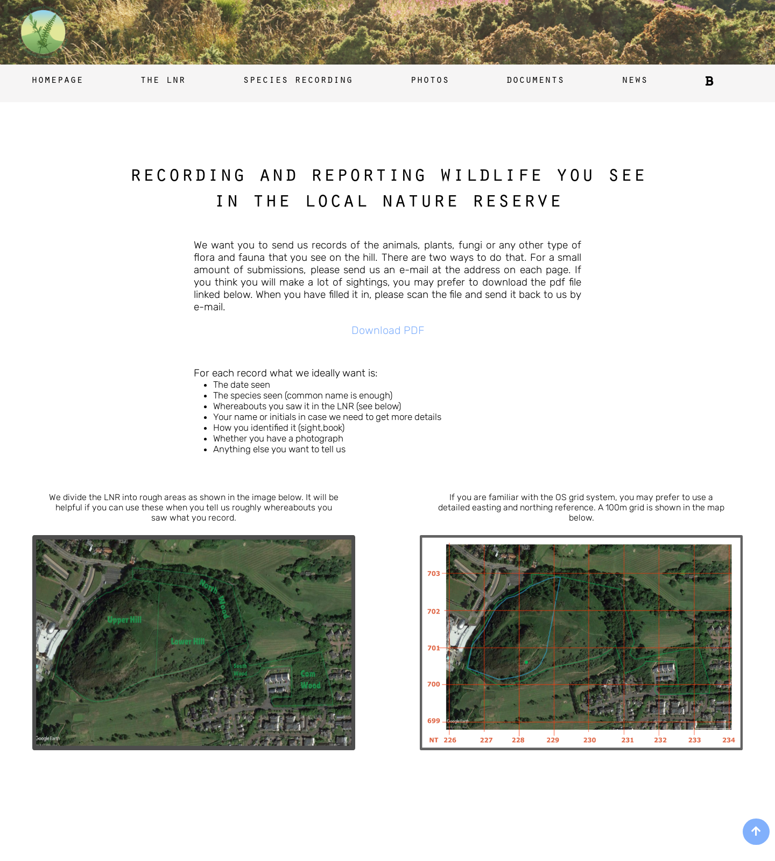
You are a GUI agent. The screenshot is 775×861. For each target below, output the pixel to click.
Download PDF (387, 330)
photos (429, 81)
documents (535, 81)
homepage (57, 81)
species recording (298, 81)
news (634, 81)
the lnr (162, 81)
